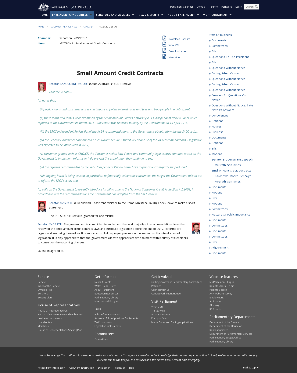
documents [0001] (219, 40)
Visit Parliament (215, 15)
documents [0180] (219, 231)
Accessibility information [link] (51, 368)
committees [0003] (220, 46)
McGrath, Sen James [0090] (228, 181)
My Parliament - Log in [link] (221, 282)
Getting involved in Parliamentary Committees (176, 282)
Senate (42, 282)
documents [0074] (219, 137)
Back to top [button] (251, 367)
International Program (107, 301)
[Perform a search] (256, 7)
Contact (201, 7)
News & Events (148, 15)
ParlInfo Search (218, 290)
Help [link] (131, 368)
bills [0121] (214, 198)
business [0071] (217, 132)
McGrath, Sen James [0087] (228, 165)
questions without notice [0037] (228, 90)
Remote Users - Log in (221, 286)
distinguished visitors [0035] (226, 84)
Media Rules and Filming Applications (172, 322)
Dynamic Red (45, 290)
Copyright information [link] (81, 368)
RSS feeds (215, 309)
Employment (216, 297)
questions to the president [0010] (230, 57)
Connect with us (160, 290)
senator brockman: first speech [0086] (232, 159)
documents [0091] (219, 187)
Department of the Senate (224, 322)
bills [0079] (214, 148)
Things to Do (158, 310)
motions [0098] (217, 192)
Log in (238, 7)
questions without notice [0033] (228, 79)
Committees (101, 339)
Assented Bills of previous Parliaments (116, 318)
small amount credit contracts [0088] (231, 170)
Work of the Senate (49, 286)
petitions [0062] (217, 121)
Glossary (214, 305)
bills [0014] (214, 62)
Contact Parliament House (166, 293)
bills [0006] (214, 51)
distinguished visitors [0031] (226, 73)
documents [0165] (219, 220)
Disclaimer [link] (104, 368)
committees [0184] (220, 236)
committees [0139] (220, 209)
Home (44, 15)
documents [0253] (219, 253)
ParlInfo (213, 7)
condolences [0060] (220, 115)
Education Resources (107, 293)
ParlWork (226, 7)
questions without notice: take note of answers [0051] (232, 108)
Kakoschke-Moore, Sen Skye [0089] (233, 176)
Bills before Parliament (107, 314)
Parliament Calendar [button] (181, 7)
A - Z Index (215, 301)
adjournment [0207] (220, 247)
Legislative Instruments (108, 326)
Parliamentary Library (106, 297)
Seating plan (45, 297)
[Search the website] (251, 7)
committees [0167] (220, 225)
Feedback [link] (119, 368)
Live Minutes (45, 322)
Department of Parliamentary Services (230, 334)
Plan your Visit (159, 318)
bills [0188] (214, 242)
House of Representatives (53, 310)
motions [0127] (217, 203)
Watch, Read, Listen (105, 286)
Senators (43, 293)
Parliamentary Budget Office (225, 337)
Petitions (156, 286)
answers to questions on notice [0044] (229, 98)
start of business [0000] (220, 35)
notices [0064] (217, 126)
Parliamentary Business (70, 15)
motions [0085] (217, 154)
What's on (157, 306)
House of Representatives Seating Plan (60, 330)
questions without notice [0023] (228, 68)
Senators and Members (113, 15)
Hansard (88, 26)
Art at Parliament (160, 314)
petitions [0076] (217, 143)
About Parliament (181, 15)
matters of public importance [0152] (231, 214)
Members (43, 326)
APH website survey (220, 293)
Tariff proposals (104, 322)
